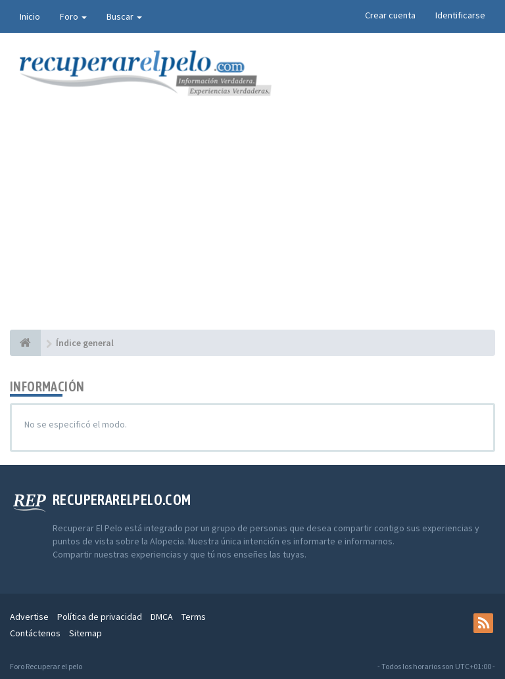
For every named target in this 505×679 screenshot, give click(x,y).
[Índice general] (25, 343)
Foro (73, 16)
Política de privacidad (99, 617)
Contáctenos (35, 633)
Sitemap (85, 633)
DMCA (162, 617)
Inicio (30, 16)
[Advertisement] (252, 231)
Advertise (29, 617)
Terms (193, 617)
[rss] (483, 623)
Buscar (124, 16)
